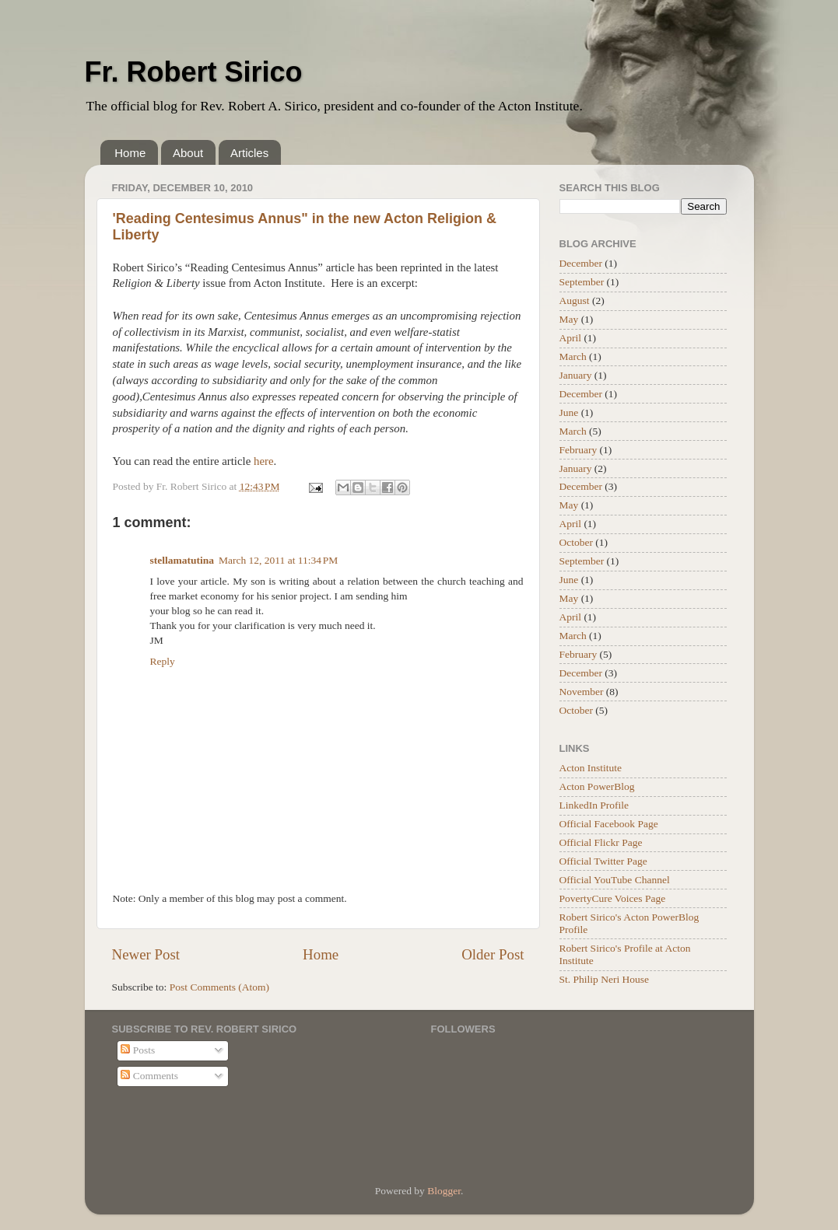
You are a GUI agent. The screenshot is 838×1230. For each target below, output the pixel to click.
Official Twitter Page (603, 861)
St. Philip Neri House (604, 979)
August (574, 300)
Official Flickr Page (601, 842)
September (582, 282)
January (575, 375)
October (576, 542)
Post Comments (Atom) (219, 987)
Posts (138, 1050)
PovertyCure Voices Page (612, 898)
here (264, 461)
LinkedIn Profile (594, 805)
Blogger (444, 1191)
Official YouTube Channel (614, 880)
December (580, 263)
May (569, 319)
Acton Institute (590, 768)
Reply (162, 661)
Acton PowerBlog (597, 786)
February (578, 450)
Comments (149, 1075)
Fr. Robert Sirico (194, 72)
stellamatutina (182, 560)
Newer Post (146, 954)
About (188, 152)
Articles (249, 152)
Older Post (492, 954)
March (573, 356)
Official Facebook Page (608, 824)
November (581, 691)
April (570, 338)
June (569, 412)
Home (130, 152)
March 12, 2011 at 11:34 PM (278, 560)
